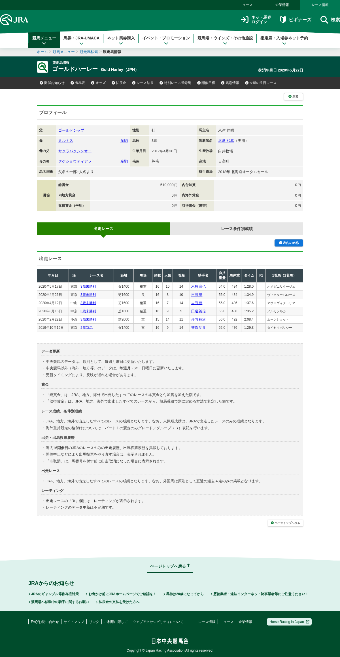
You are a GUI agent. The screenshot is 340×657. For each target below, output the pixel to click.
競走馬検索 (89, 52)
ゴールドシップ (71, 130)
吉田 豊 (196, 295)
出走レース (103, 228)
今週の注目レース (261, 83)
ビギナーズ (295, 19)
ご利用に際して (116, 622)
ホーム (42, 52)
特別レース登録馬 (175, 83)
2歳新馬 (86, 328)
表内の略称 (289, 243)
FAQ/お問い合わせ (45, 622)
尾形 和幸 (226, 140)
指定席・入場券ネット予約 (284, 40)
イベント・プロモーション (166, 40)
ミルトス (65, 140)
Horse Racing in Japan (289, 622)
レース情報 (320, 5)
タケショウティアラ (75, 161)
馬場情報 (230, 83)
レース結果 (143, 83)
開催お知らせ (52, 83)
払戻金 (119, 83)
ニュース (246, 5)
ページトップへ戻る (285, 523)
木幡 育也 (198, 287)
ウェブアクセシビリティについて (158, 622)
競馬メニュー (44, 40)
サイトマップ (74, 622)
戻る (293, 96)
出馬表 (78, 83)
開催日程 (206, 83)
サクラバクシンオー (75, 151)
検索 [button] (330, 20)
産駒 (124, 140)
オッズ (98, 83)
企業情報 (282, 5)
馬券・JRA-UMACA (81, 40)
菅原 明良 (198, 328)
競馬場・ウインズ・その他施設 (225, 40)
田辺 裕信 (198, 311)
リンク (94, 622)
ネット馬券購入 (121, 40)
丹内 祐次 (198, 319)
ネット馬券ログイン (256, 19)
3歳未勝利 (88, 287)
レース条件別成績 (237, 228)
